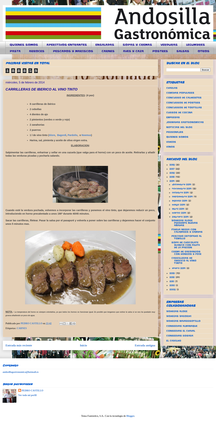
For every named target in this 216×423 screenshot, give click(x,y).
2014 (172, 181)
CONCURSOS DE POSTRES (183, 102)
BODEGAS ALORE (176, 311)
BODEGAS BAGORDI (178, 316)
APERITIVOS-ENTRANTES (66, 45)
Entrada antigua (145, 345)
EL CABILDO (173, 340)
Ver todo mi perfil (27, 395)
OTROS (203, 51)
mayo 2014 (179, 204)
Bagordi (61, 135)
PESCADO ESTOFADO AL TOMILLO (186, 237)
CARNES (108, 51)
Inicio (83, 345)
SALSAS (182, 51)
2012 (172, 277)
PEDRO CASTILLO (32, 390)
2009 (173, 289)
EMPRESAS (173, 117)
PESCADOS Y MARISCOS (73, 51)
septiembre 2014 (183, 196)
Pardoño (72, 135)
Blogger (130, 416)
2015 (172, 176)
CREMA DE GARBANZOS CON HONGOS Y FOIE (186, 253)
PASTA (15, 51)
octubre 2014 (181, 192)
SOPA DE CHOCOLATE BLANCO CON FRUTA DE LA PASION (185, 245)
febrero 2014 (180, 216)
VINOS (170, 146)
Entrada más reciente (19, 345)
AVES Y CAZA (133, 51)
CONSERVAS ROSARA (179, 335)
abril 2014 (178, 208)
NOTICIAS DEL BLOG (179, 127)
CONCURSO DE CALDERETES (183, 97)
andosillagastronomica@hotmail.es (21, 372)
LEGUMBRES (195, 45)
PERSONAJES (174, 132)
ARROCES (36, 51)
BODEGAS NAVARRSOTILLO (183, 321)
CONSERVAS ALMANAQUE (181, 326)
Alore (52, 135)
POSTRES (160, 51)
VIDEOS (171, 141)
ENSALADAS (104, 45)
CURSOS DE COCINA (179, 112)
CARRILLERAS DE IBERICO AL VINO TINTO (183, 261)
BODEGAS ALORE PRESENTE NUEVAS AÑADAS (184, 223)
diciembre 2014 (182, 184)
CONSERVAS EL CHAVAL (180, 330)
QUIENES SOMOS (24, 45)
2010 (173, 285)
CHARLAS (171, 88)
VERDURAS (169, 45)
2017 (172, 168)
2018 (173, 164)
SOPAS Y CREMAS (137, 45)
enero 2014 (179, 268)
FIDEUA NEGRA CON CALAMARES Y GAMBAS (187, 230)
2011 (172, 281)
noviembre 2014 (182, 188)
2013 (173, 273)
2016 (173, 172)
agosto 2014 (180, 200)
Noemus (86, 135)
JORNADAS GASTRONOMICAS (185, 122)
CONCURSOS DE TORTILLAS (184, 107)
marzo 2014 (179, 212)
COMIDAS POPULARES (180, 92)
